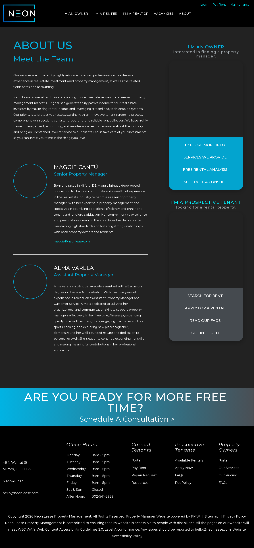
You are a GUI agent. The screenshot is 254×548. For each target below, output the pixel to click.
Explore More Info (205, 145)
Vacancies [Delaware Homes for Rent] (164, 13)
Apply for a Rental (205, 308)
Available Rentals (189, 460)
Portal (136, 460)
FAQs (179, 475)
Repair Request (144, 475)
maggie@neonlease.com (72, 241)
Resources (140, 483)
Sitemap (211, 516)
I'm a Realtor (136, 13)
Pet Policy (183, 483)
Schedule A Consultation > (127, 419)
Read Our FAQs (205, 320)
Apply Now (184, 468)
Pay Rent (139, 468)
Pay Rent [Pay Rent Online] (219, 4)
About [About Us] (185, 13)
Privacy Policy (234, 516)
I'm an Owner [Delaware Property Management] (75, 13)
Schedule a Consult (205, 182)
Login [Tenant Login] (204, 4)
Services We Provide (205, 157)
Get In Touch (205, 333)
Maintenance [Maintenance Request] (239, 4)
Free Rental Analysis (205, 169)
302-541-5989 (13, 481)
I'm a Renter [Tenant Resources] (105, 13)
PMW (195, 516)
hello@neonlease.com (21, 493)
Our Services (229, 468)
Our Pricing (228, 475)
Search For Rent (205, 296)
